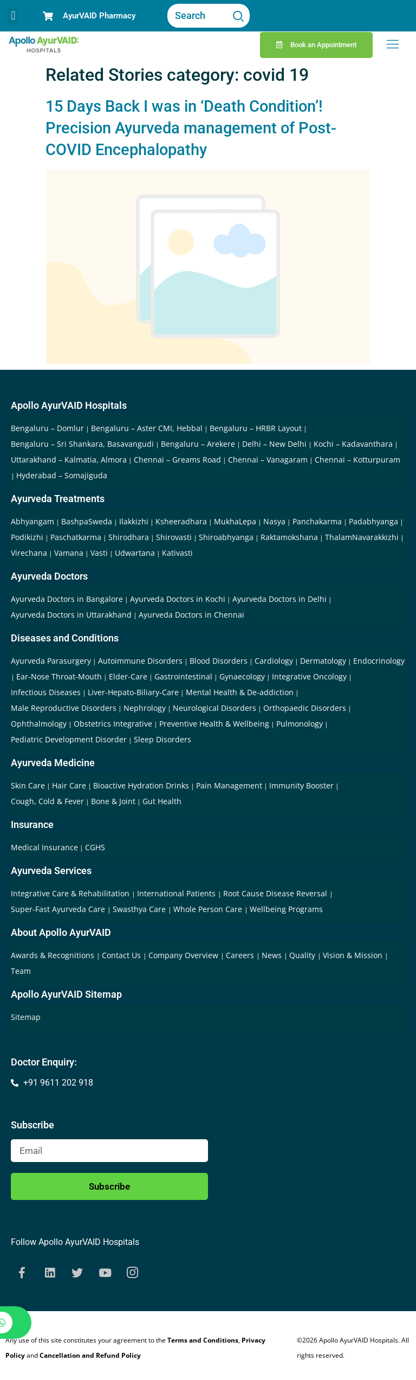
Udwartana (135, 553)
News (273, 955)
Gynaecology (242, 676)
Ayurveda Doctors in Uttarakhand (71, 614)
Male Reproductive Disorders (63, 708)
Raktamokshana (289, 537)
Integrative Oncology (309, 676)
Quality (303, 955)
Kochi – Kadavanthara (353, 444)
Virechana (29, 553)
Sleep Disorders (162, 739)
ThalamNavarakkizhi (362, 537)
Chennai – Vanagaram (268, 459)
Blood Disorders (219, 661)
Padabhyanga (373, 521)
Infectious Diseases (46, 692)
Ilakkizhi (133, 521)
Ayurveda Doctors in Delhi (279, 599)
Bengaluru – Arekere (198, 444)
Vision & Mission (354, 955)
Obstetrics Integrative (113, 723)
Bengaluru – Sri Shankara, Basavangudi (82, 444)
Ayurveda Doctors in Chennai (191, 614)
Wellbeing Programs (286, 909)
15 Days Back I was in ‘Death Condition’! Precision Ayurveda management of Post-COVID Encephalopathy (191, 128)
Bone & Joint (113, 801)
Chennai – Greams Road (177, 459)
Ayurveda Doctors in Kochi (177, 599)
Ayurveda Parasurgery (51, 661)
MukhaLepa (235, 521)
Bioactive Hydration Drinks (141, 785)
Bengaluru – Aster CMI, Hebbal (147, 428)
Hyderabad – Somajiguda (61, 475)
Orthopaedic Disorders (304, 708)
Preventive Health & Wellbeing (214, 723)
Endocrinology (379, 661)
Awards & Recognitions (53, 955)
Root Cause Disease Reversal (276, 893)
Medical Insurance (44, 847)
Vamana (68, 553)
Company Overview (184, 955)
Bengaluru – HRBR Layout (256, 428)
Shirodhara (128, 537)
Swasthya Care (140, 909)
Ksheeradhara (181, 521)
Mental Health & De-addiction (240, 692)
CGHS (95, 847)
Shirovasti (174, 537)
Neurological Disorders (214, 708)
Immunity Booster (301, 785)
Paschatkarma (75, 537)
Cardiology (274, 661)
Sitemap (26, 1017)
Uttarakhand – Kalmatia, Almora (69, 459)
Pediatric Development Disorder (69, 739)
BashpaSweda (86, 521)
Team (21, 971)
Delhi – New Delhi (274, 444)
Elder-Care (128, 676)
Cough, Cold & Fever (47, 801)
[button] (13, 16)
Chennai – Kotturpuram (357, 459)
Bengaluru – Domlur (47, 428)
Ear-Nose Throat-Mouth (59, 676)
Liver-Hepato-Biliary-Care (133, 692)
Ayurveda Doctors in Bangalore (67, 599)
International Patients (177, 893)
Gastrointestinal (183, 676)
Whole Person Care (208, 909)
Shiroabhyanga (226, 537)
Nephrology (144, 708)
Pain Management (229, 785)
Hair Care (69, 785)
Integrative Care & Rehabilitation (71, 893)
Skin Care (28, 785)
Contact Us (122, 955)
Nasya (274, 521)
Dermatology (323, 661)
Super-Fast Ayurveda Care (59, 909)
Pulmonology (299, 723)
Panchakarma (317, 521)
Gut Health (161, 801)
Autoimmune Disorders (140, 661)
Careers (241, 955)
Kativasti (177, 553)
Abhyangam (32, 521)
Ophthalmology (39, 723)
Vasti (99, 553)
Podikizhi (27, 537)
